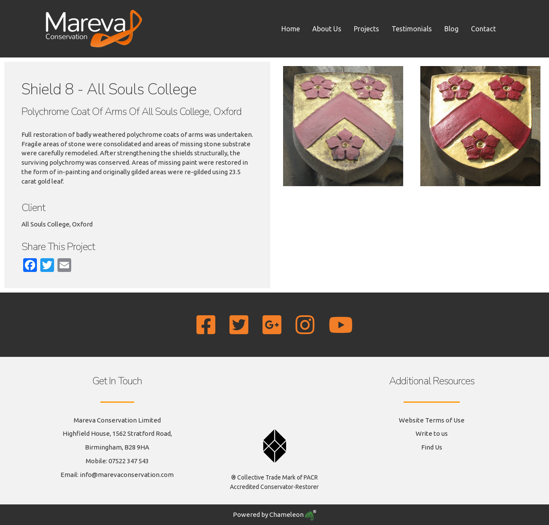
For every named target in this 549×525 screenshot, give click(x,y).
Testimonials (412, 29)
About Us (326, 29)
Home (290, 29)
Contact (483, 29)
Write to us (432, 433)
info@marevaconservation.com (127, 474)
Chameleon (292, 514)
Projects (366, 29)
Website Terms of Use (432, 420)
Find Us (431, 447)
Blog (451, 29)
